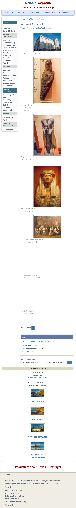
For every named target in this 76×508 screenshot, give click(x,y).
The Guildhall (8, 86)
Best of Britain (64, 12)
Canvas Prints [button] (50, 12)
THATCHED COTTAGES (37, 437)
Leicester (6, 19)
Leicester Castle (9, 45)
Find (22, 362)
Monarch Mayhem (12, 499)
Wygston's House (9, 110)
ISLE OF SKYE (37, 420)
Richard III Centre (9, 31)
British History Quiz (13, 493)
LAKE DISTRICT (37, 402)
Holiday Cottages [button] (34, 12)
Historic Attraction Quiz (14, 496)
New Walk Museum (29, 19)
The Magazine (8, 107)
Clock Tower (7, 102)
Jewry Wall (7, 40)
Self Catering (27, 351)
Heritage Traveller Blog (14, 490)
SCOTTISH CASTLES (37, 455)
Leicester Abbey (9, 43)
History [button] (20, 12)
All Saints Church (9, 48)
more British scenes (36, 457)
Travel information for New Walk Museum (36, 28)
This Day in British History (15, 502)
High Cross (7, 105)
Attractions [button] (9, 12)
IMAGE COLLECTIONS (37, 378)
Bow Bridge (7, 100)
